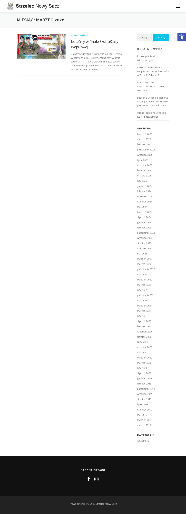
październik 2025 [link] (146, 149)
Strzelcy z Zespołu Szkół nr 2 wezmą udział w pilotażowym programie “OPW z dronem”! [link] (152, 101)
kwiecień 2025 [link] (144, 170)
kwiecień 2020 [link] (144, 357)
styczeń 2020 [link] (144, 373)
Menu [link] (178, 6)
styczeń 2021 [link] (144, 321)
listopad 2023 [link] (144, 227)
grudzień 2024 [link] (144, 186)
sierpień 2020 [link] (144, 336)
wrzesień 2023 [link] (145, 237)
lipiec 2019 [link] (142, 404)
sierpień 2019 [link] (144, 399)
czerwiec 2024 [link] (144, 201)
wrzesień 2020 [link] (145, 331)
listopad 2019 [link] (144, 383)
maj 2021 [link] (142, 300)
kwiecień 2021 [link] (144, 305)
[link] (181, 37)
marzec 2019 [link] (144, 425)
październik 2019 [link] (146, 388)
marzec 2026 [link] (144, 139)
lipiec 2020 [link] (142, 341)
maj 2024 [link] (142, 206)
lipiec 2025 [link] (142, 160)
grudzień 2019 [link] (144, 378)
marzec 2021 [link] (144, 310)
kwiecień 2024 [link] (144, 212)
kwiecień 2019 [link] (144, 419)
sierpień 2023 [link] (144, 243)
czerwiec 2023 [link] (144, 248)
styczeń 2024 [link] (144, 217)
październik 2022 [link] (146, 269)
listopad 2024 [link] (144, 191)
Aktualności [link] (78, 35)
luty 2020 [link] (142, 367)
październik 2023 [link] (146, 232)
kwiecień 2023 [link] (144, 258)
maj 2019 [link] (142, 414)
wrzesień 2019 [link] (145, 393)
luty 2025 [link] (142, 180)
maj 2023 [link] (142, 253)
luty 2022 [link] (142, 289)
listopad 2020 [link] (144, 326)
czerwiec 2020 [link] (144, 347)
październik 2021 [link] (146, 295)
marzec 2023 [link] (144, 263)
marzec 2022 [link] (144, 284)
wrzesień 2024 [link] (145, 196)
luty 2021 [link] (142, 315)
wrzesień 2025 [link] (145, 154)
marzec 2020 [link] (144, 362)
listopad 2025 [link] (144, 144)
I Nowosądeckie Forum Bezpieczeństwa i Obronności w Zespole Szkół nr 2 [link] (153, 71)
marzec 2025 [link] (144, 175)
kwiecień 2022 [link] (144, 279)
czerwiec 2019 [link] (144, 409)
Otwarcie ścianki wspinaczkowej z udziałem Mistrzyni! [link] (151, 86)
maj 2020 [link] (142, 352)
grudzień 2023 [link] (144, 222)
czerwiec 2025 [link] (144, 165)
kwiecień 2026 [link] (144, 134)
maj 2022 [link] (142, 274)
